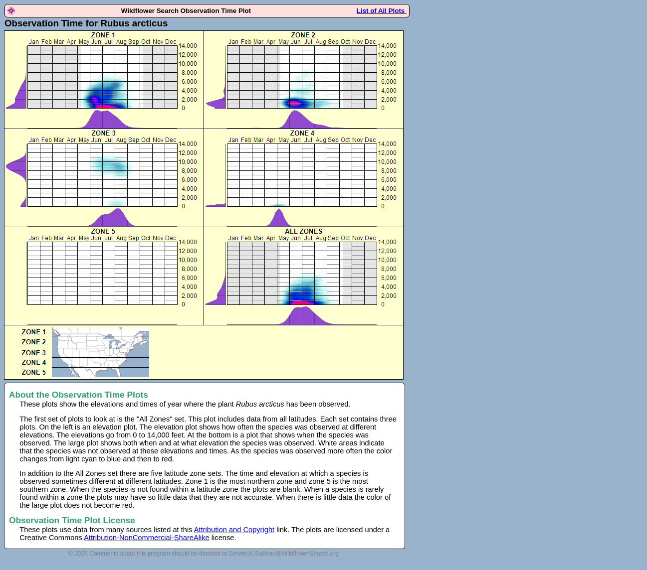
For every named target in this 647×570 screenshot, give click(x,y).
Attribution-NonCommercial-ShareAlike (147, 538)
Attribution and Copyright (234, 530)
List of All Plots (382, 10)
